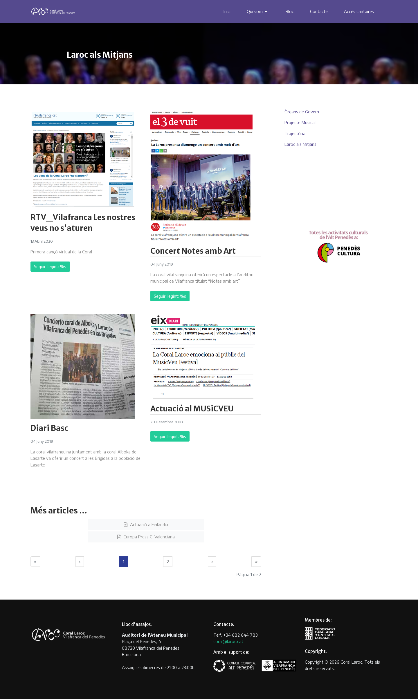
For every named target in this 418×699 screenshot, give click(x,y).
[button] (258, 11)
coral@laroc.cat (228, 641)
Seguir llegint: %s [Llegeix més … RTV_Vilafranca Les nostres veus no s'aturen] (50, 266)
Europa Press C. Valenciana (148, 536)
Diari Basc (49, 428)
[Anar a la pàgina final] (256, 561)
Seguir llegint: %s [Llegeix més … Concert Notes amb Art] (170, 296)
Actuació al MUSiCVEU (192, 408)
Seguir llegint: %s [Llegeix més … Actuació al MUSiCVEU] (170, 436)
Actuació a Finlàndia (148, 524)
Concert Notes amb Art (193, 251)
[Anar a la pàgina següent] (212, 561)
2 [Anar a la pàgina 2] (168, 561)
